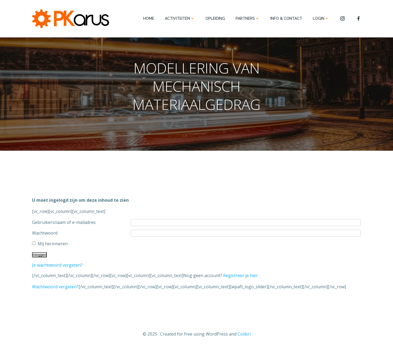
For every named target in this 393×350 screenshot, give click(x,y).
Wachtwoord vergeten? (55, 287)
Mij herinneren (53, 244)
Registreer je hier (240, 275)
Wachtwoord (44, 233)
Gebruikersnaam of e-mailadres (64, 222)
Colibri (244, 334)
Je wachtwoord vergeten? (57, 265)
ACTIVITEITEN (180, 18)
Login (321, 18)
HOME (148, 18)
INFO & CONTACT (286, 18)
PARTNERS (248, 18)
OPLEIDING (215, 18)
